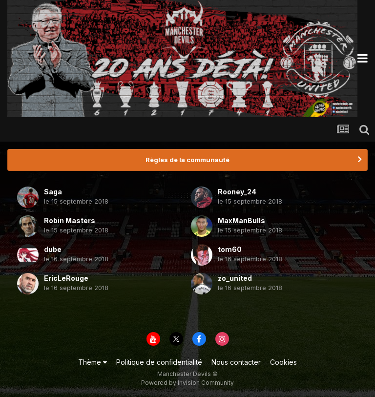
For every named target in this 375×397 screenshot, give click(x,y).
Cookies (283, 362)
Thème (92, 362)
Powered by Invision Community (187, 382)
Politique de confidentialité (159, 362)
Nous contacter (236, 362)
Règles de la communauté (187, 160)
